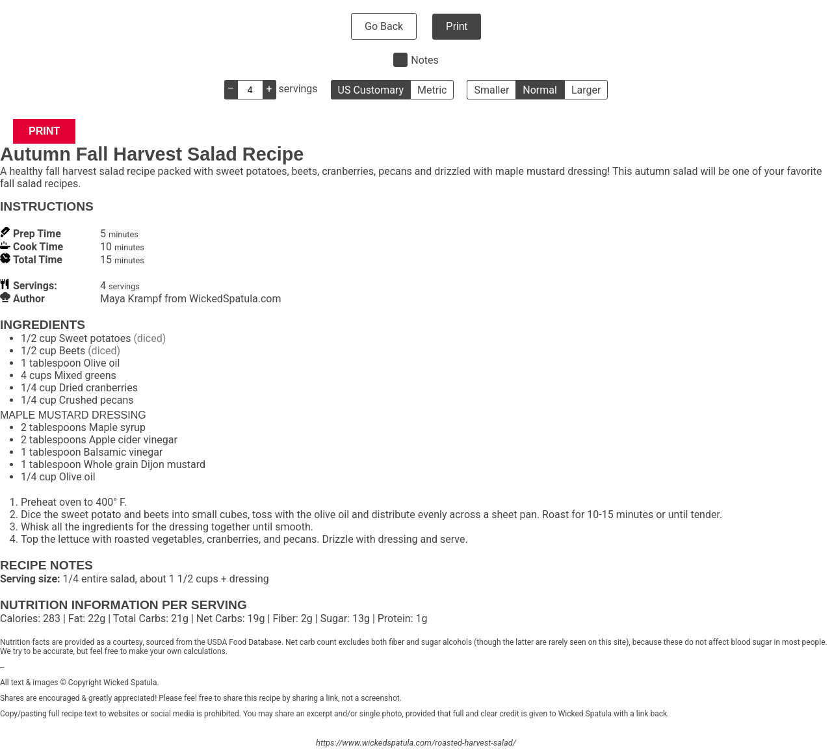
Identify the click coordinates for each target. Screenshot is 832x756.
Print (456, 26)
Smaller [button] (491, 90)
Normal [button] (540, 90)
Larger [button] (586, 90)
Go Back (384, 26)
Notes (425, 60)
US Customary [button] (371, 90)
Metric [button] (432, 90)
